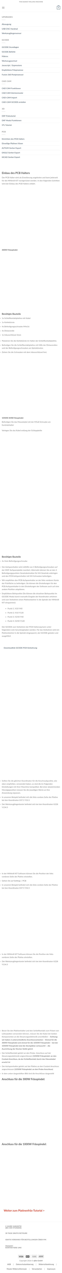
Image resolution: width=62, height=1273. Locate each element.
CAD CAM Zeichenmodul (12, 93)
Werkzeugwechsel (9, 61)
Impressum (51, 1269)
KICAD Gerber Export (11, 157)
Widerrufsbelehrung (46, 1264)
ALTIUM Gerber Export (11, 148)
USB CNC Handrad (10, 29)
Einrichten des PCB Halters (13, 139)
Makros (5, 56)
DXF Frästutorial (9, 116)
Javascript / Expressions (12, 65)
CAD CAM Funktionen (11, 88)
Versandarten (37, 1269)
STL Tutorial (7, 125)
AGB (9, 1264)
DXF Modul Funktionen (11, 120)
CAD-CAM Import (9, 97)
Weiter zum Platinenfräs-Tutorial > (24, 1210)
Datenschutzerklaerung (24, 1264)
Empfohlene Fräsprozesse (12, 70)
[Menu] (3, 8)
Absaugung (6, 24)
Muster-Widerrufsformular (17, 1269)
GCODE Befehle (8, 52)
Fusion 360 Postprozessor (12, 74)
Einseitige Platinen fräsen (12, 143)
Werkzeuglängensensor (11, 33)
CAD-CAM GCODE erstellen (14, 102)
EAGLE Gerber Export (11, 152)
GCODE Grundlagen (10, 47)
